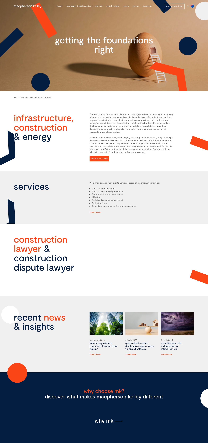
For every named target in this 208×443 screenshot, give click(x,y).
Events (126, 6)
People (59, 6)
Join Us (136, 6)
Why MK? (98, 6)
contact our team (174, 6)
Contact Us (147, 6)
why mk (104, 420)
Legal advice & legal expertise (78, 6)
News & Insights (113, 6)
